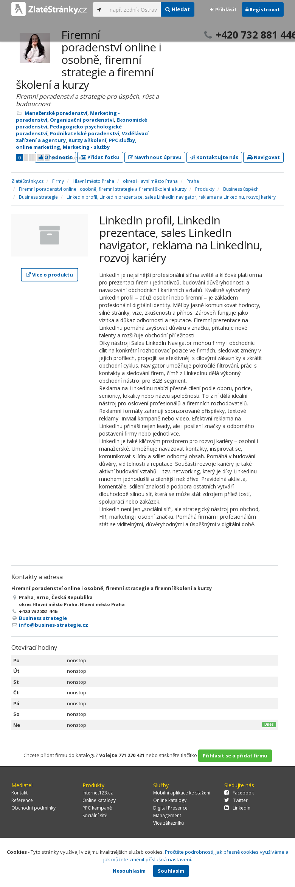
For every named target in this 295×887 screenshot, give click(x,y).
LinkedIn (237, 808)
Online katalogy (99, 800)
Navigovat (263, 157)
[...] (133, 9)
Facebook (239, 793)
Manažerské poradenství (56, 113)
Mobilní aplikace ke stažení (181, 793)
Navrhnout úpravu (155, 157)
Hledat (177, 9)
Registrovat (262, 9)
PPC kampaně (97, 808)
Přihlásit (223, 9)
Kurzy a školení (87, 140)
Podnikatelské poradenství (84, 133)
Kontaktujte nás (214, 157)
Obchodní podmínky (33, 808)
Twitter (236, 800)
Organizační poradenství (82, 119)
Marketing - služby (86, 147)
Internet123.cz (97, 793)
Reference (22, 800)
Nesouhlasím (129, 870)
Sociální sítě (94, 815)
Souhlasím (171, 870)
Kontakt (19, 793)
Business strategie (43, 618)
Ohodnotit (55, 157)
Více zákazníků (168, 823)
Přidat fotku (100, 157)
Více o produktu (49, 274)
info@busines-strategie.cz (53, 624)
